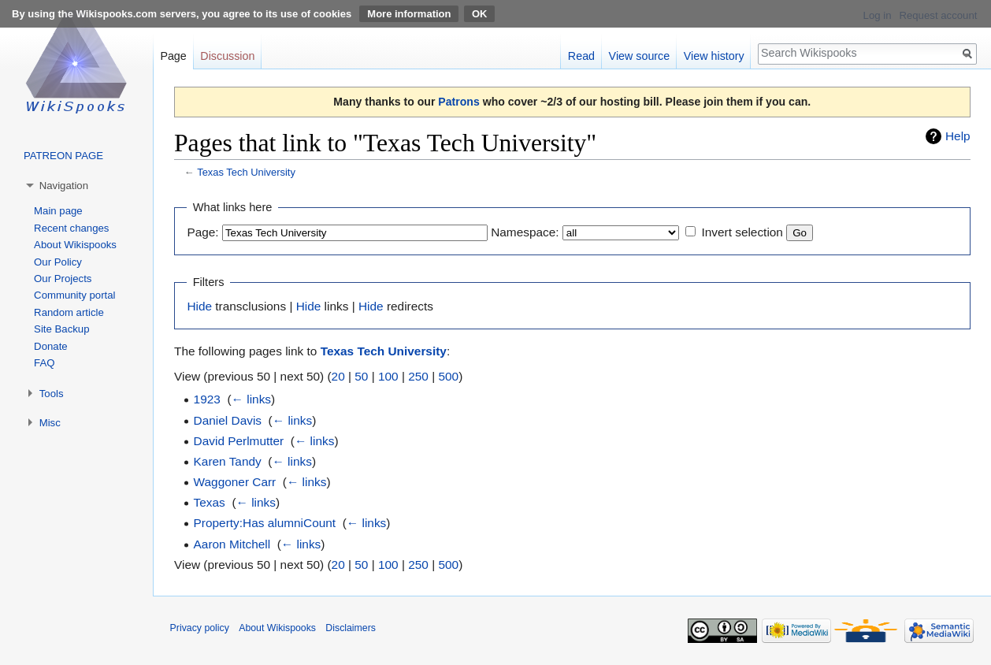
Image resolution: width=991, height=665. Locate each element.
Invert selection (742, 232)
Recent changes (71, 228)
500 (448, 376)
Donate (51, 346)
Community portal (74, 295)
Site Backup (61, 329)
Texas (209, 502)
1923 (207, 399)
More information (409, 14)
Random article (69, 312)
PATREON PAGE (63, 156)
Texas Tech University (246, 172)
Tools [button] (51, 393)
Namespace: (525, 232)
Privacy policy (199, 627)
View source (639, 56)
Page (173, 56)
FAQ (44, 363)
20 (338, 376)
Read (581, 56)
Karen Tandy (228, 461)
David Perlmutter (239, 441)
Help (958, 136)
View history (714, 56)
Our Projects (62, 278)
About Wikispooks (75, 245)
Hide (199, 306)
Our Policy (58, 262)
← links (251, 399)
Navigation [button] (63, 185)
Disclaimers (350, 627)
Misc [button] (50, 423)
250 (418, 376)
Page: (202, 232)
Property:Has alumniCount (265, 522)
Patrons (458, 101)
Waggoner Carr (235, 482)
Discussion (227, 56)
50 (361, 376)
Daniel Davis (228, 420)
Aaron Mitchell (232, 544)
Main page (58, 211)
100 (388, 376)
